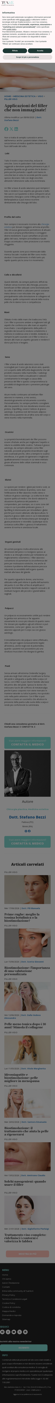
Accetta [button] (40, 1391)
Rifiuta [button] (15, 1391)
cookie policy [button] (11, 1370)
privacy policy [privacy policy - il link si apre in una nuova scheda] (25, 1360)
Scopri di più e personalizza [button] (27, 1397)
